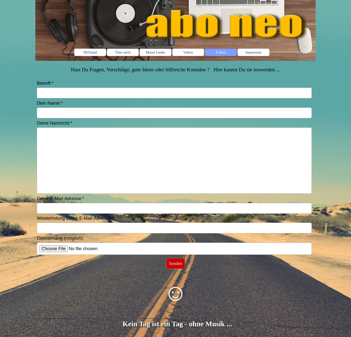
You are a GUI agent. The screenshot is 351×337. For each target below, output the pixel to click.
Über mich (122, 52)
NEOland (90, 52)
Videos (188, 52)
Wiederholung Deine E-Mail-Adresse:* (75, 218)
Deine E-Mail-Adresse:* (60, 198)
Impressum (253, 52)
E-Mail (221, 52)
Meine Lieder (155, 52)
